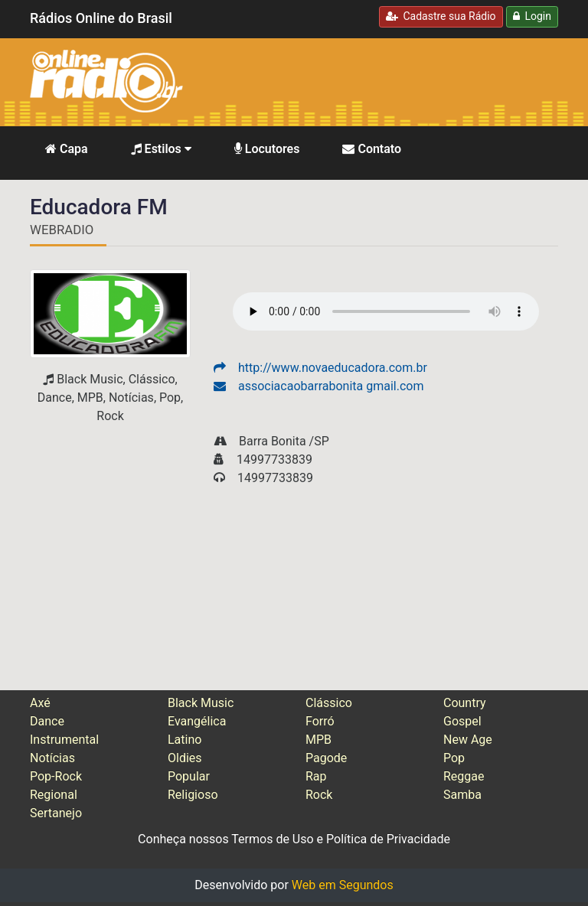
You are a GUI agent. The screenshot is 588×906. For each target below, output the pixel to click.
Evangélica (197, 721)
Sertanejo (56, 813)
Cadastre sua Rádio (441, 16)
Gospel (462, 721)
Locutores (267, 149)
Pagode (326, 758)
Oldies (185, 758)
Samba (462, 794)
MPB (318, 739)
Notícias (52, 758)
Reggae (464, 776)
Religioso (193, 794)
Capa (66, 149)
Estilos (161, 149)
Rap (316, 776)
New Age (467, 739)
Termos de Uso (272, 839)
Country (464, 703)
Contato (371, 149)
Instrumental (64, 739)
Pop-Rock (56, 776)
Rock (318, 794)
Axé (40, 703)
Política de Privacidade (388, 839)
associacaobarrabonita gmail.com (318, 386)
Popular (189, 776)
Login (532, 16)
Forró (320, 721)
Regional (53, 794)
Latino (184, 739)
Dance (47, 721)
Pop (454, 758)
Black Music (201, 703)
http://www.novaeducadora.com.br (320, 367)
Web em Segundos (343, 885)
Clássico (328, 703)
